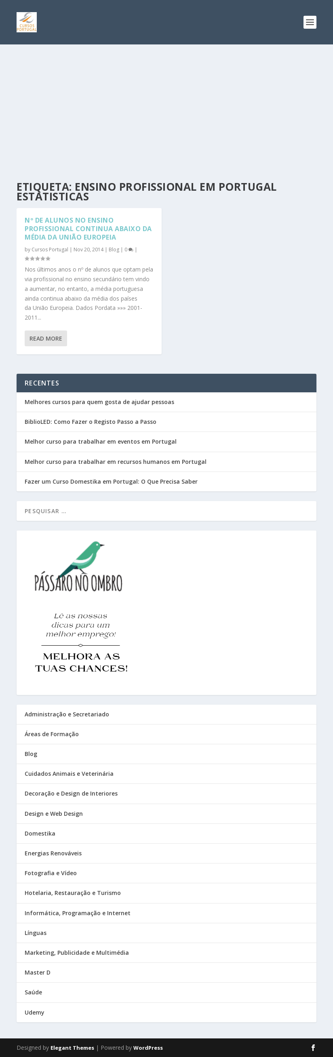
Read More (46, 338)
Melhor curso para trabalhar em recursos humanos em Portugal (116, 461)
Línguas (35, 933)
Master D (38, 972)
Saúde (33, 992)
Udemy (34, 1012)
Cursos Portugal (50, 249)
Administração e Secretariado (67, 714)
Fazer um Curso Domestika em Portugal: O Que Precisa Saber (111, 481)
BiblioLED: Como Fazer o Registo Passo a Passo (90, 421)
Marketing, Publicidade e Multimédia (77, 952)
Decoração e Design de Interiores (71, 793)
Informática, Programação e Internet (78, 913)
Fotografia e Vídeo (51, 873)
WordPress (148, 1047)
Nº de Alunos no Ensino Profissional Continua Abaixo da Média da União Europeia (88, 229)
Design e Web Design (54, 813)
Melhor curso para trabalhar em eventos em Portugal (101, 441)
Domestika (40, 833)
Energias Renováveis (53, 853)
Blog (114, 249)
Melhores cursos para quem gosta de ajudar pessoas (99, 402)
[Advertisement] (166, 105)
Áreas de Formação (52, 734)
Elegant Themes (72, 1047)
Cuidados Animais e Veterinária (69, 773)
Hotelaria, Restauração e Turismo (73, 893)
